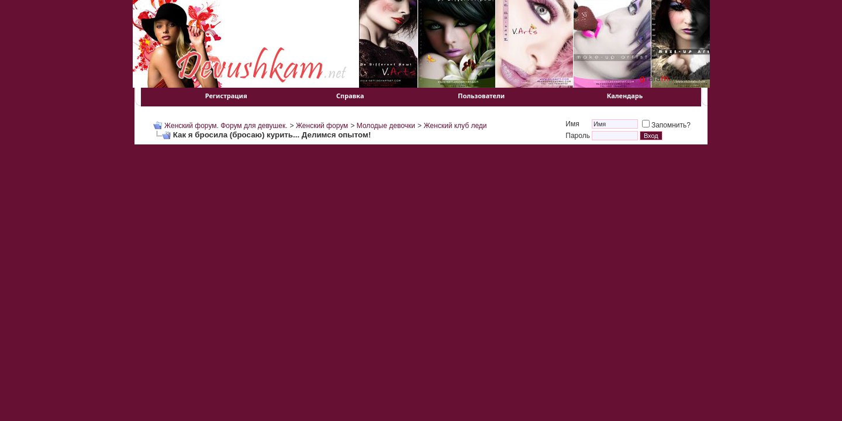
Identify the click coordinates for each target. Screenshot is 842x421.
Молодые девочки (386, 126)
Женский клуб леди (454, 126)
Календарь (625, 95)
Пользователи (481, 95)
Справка (350, 95)
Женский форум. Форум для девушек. (225, 126)
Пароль (577, 136)
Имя (572, 124)
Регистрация (226, 95)
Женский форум (322, 126)
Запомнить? (666, 125)
